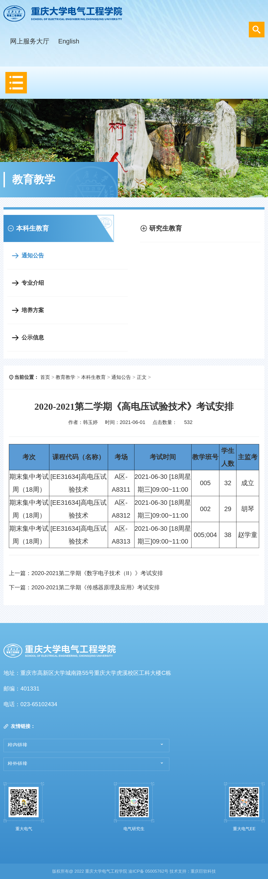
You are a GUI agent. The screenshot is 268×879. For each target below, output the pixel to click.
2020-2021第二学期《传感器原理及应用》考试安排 (95, 587)
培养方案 (33, 310)
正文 (142, 377)
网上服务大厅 (29, 41)
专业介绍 (33, 283)
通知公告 (33, 255)
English (68, 41)
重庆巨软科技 (203, 871)
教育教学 (65, 377)
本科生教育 (93, 377)
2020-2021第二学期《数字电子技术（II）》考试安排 (97, 573)
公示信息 (33, 337)
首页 (45, 377)
